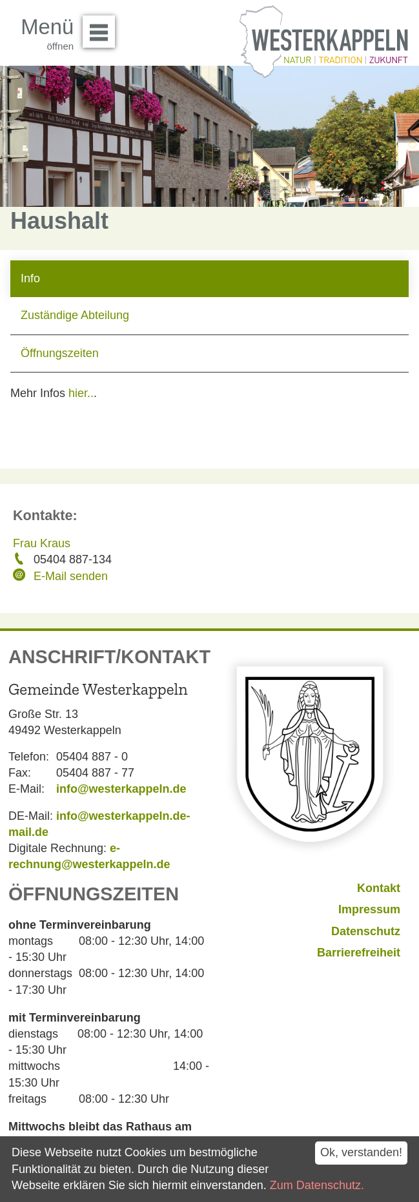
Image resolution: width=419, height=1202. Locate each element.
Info (30, 278)
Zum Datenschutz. (317, 1185)
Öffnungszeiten (60, 353)
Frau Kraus (41, 543)
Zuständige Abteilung (75, 315)
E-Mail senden (71, 576)
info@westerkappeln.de (121, 788)
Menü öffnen (102, 27)
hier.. (81, 393)
